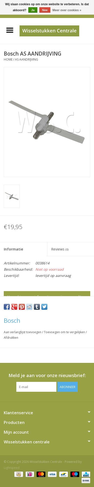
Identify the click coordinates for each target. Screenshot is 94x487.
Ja (32, 10)
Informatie (13, 249)
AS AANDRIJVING (26, 59)
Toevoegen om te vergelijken (65, 332)
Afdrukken (11, 337)
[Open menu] (10, 30)
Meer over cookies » (66, 10)
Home (8, 59)
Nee (45, 10)
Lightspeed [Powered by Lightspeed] (12, 468)
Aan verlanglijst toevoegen (23, 332)
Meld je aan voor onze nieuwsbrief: (47, 375)
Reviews (59, 249)
